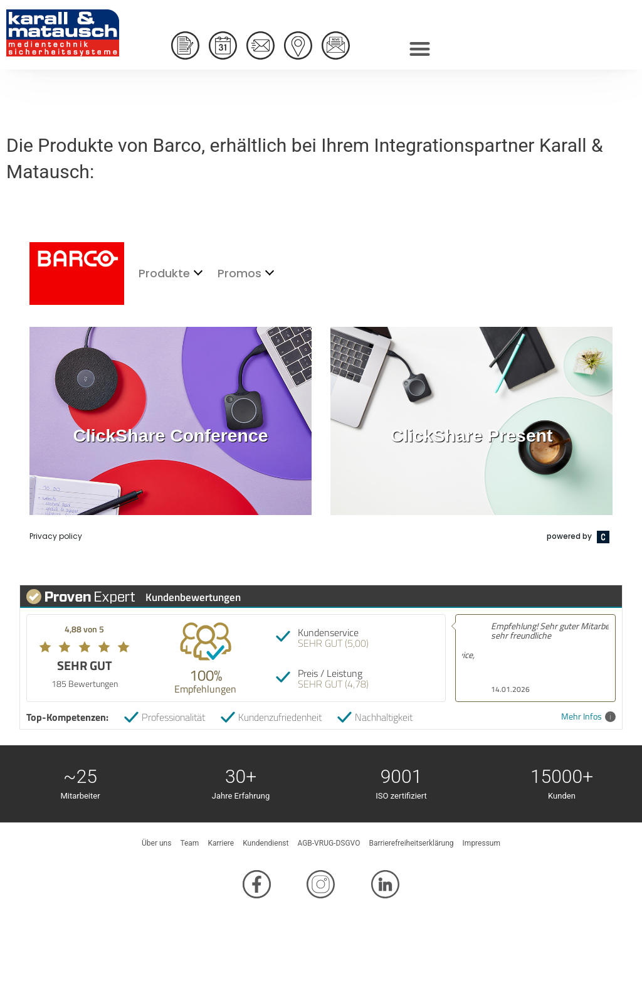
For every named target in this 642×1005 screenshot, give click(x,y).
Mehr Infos (588, 716)
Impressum (481, 843)
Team (189, 843)
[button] (419, 46)
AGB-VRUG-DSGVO (328, 843)
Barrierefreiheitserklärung (411, 843)
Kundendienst (265, 843)
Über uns (156, 843)
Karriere (221, 843)
